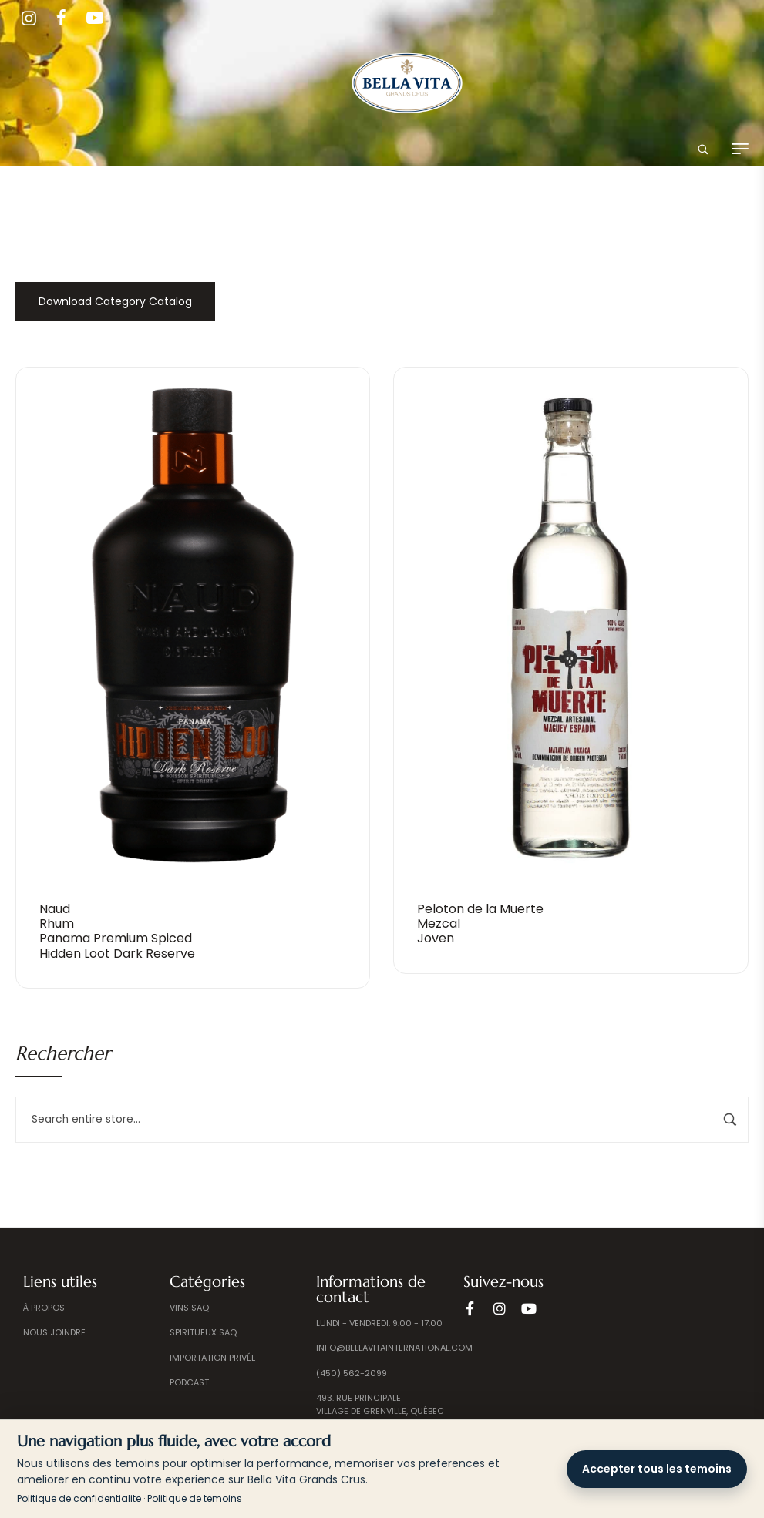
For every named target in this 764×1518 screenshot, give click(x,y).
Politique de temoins (194, 1498)
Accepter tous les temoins (657, 1468)
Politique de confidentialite (79, 1498)
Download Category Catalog (115, 301)
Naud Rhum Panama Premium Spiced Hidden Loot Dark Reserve (117, 931)
